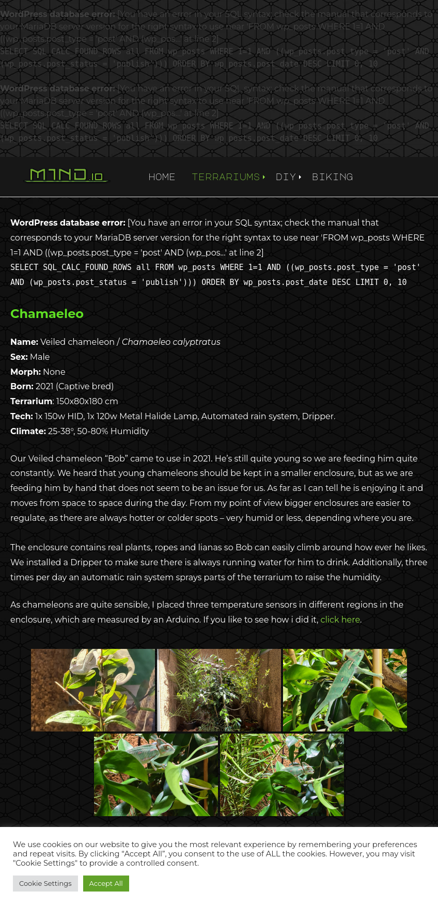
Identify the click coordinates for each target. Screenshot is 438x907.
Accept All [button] (106, 883)
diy (286, 176)
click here (341, 620)
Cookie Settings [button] (45, 883)
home (162, 176)
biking (332, 176)
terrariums (225, 176)
